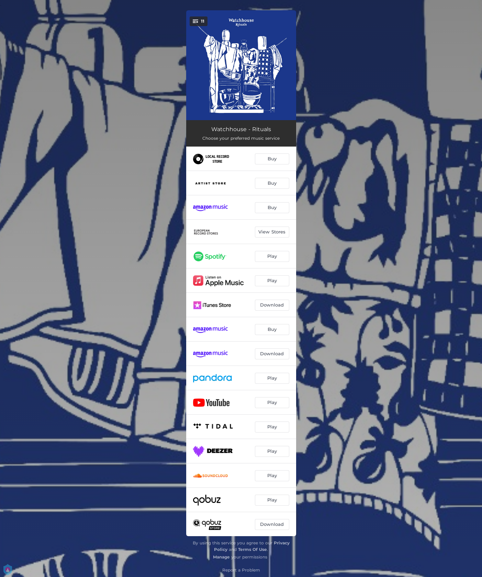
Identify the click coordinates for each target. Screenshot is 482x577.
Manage (221, 556)
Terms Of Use (252, 549)
